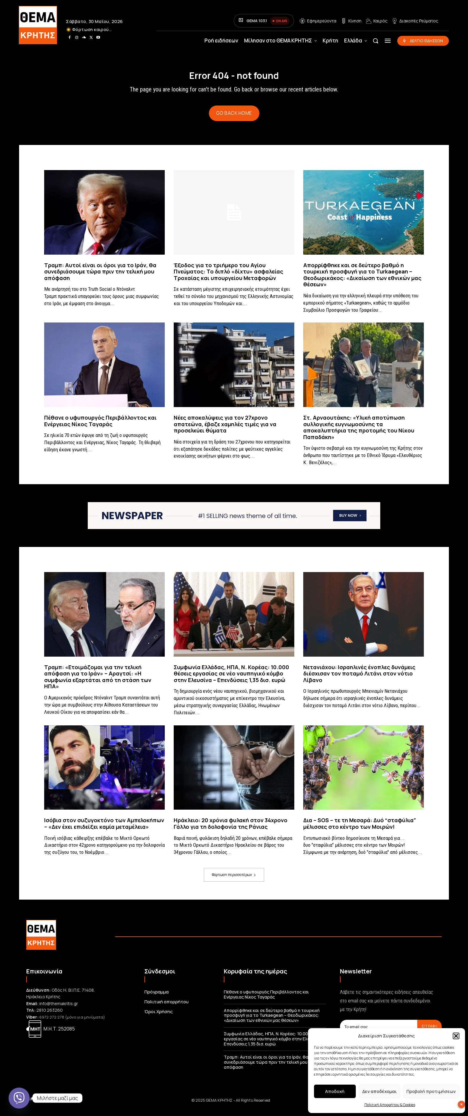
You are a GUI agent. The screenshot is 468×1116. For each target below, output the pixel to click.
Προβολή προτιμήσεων (431, 1091)
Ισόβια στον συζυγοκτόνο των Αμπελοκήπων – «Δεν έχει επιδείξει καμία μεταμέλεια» (104, 828)
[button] (456, 1036)
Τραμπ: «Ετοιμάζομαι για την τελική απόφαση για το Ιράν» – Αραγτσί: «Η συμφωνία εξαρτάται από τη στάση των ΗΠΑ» (97, 681)
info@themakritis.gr (58, 1008)
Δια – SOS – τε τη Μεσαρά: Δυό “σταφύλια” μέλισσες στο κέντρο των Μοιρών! (359, 828)
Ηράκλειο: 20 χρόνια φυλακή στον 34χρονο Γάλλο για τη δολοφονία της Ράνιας (230, 828)
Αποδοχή (334, 1091)
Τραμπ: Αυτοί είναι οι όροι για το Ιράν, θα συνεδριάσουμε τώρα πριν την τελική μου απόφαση (100, 276)
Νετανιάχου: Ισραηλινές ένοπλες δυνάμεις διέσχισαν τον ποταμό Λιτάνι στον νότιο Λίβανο (359, 678)
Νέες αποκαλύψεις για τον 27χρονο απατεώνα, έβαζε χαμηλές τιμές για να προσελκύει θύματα (225, 429)
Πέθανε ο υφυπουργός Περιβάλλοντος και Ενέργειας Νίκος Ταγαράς (100, 426)
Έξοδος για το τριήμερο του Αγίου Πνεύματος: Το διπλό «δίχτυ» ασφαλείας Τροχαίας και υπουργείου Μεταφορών (228, 276)
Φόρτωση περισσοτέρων (234, 879)
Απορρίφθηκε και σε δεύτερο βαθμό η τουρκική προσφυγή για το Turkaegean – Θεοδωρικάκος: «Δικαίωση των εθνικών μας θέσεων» (362, 279)
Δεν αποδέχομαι (379, 1091)
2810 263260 (49, 1015)
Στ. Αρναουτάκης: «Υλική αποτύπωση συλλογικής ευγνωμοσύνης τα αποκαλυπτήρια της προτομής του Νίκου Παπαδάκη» (358, 432)
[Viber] (19, 1098)
